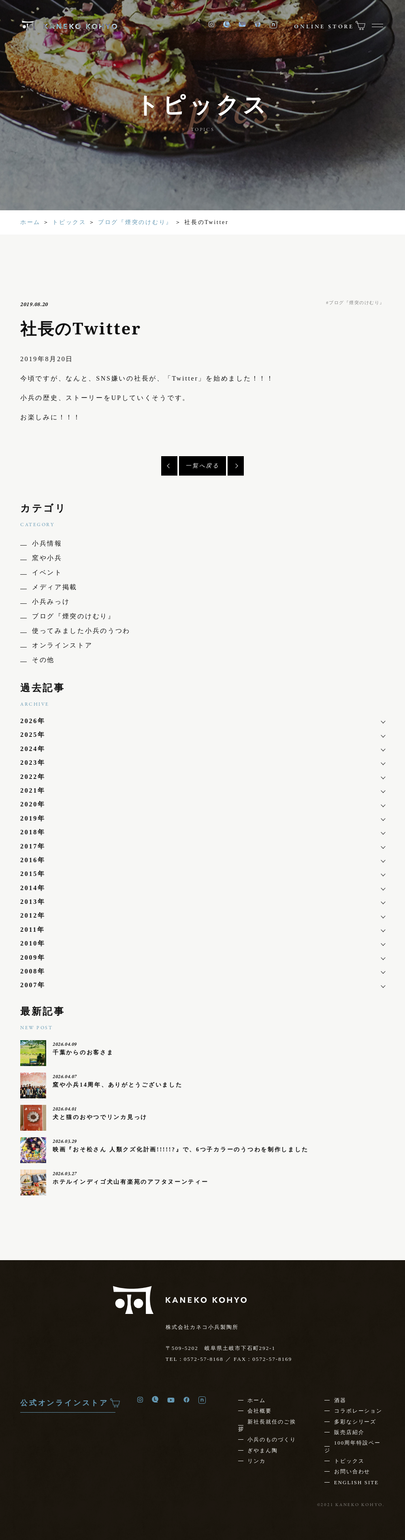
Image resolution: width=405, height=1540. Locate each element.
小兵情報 (47, 543)
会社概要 (259, 1411)
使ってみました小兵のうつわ (81, 630)
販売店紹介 (349, 1432)
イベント (47, 572)
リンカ (256, 1461)
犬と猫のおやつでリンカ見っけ (100, 1117)
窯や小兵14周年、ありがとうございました (117, 1084)
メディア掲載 (54, 587)
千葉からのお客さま (83, 1052)
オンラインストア (62, 645)
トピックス (69, 222)
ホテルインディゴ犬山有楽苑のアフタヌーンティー (131, 1181)
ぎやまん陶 (262, 1450)
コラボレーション (358, 1411)
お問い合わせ (352, 1471)
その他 (43, 659)
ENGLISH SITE (356, 1482)
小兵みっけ (51, 601)
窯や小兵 (47, 557)
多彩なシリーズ (355, 1422)
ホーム (30, 222)
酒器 (340, 1400)
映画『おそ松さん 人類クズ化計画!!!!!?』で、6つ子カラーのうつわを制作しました (180, 1149)
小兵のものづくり (271, 1439)
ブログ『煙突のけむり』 (135, 222)
